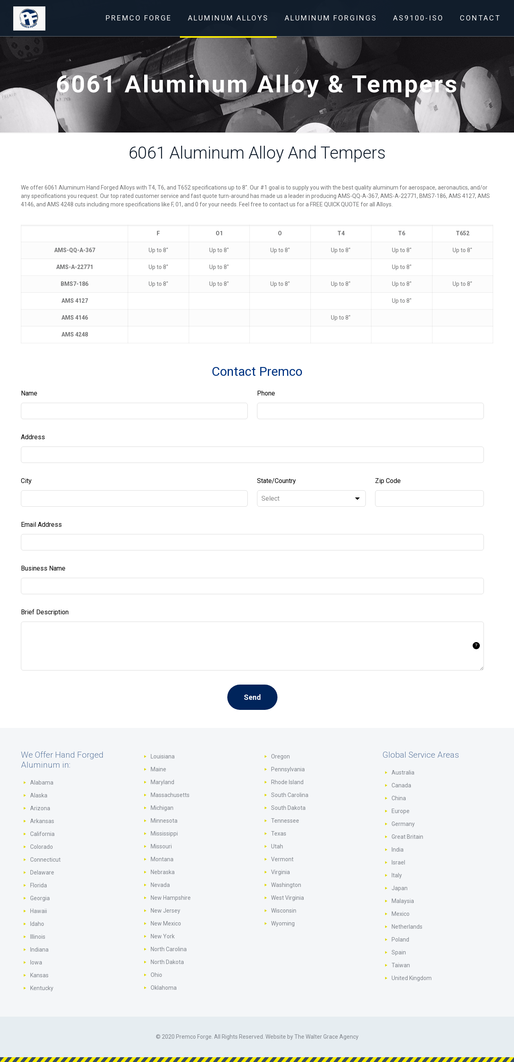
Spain (399, 952)
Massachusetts (170, 795)
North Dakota (167, 962)
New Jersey (165, 910)
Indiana (39, 949)
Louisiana (163, 756)
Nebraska (163, 872)
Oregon (280, 756)
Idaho (37, 924)
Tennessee (285, 820)
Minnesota (164, 820)
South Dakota (288, 808)
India (398, 849)
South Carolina (289, 795)
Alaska (38, 795)
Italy (397, 875)
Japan (400, 888)
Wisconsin (283, 910)
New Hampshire (171, 898)
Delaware (42, 872)
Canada (401, 785)
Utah (277, 846)
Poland (400, 939)
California (42, 834)
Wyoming (283, 923)
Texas (278, 833)
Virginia (280, 872)
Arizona (40, 808)
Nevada (160, 885)
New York (163, 936)
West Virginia (287, 898)
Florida (38, 885)
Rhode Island (287, 782)
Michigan (162, 808)
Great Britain (407, 837)
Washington (286, 885)
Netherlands (407, 926)
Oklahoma (164, 988)
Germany (403, 824)
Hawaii (38, 911)
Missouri (161, 846)
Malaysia (403, 901)
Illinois (37, 937)
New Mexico (166, 923)
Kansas (39, 975)
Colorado (41, 847)
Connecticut (45, 859)
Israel (398, 862)
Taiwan (401, 965)
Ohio (156, 975)
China (399, 798)
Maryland (162, 782)
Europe (401, 811)
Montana (162, 859)
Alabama (41, 782)
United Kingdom (412, 978)
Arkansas (42, 821)
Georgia (40, 898)
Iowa (36, 962)
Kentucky (41, 988)
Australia (403, 772)
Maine (158, 769)
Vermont (282, 859)
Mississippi (164, 833)
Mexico (401, 914)
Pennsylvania (288, 769)
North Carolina (169, 949)
